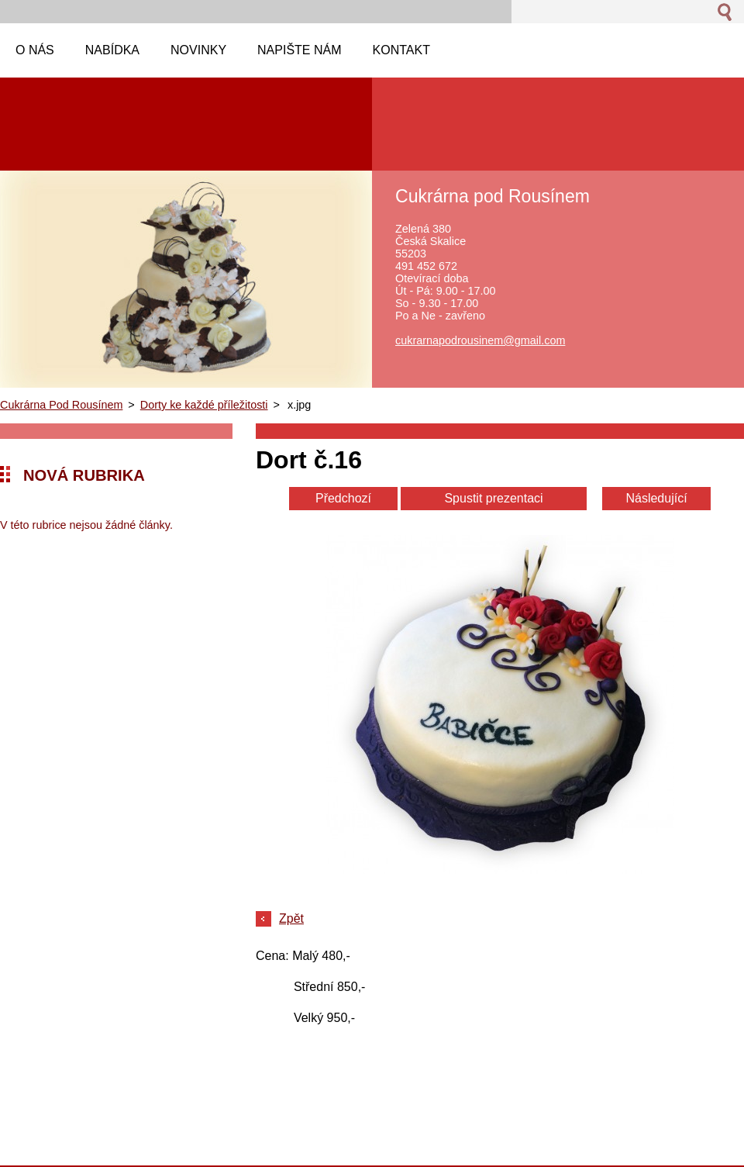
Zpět (291, 918)
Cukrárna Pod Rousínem (61, 405)
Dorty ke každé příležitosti (204, 405)
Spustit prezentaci (493, 498)
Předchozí (343, 498)
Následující (656, 498)
